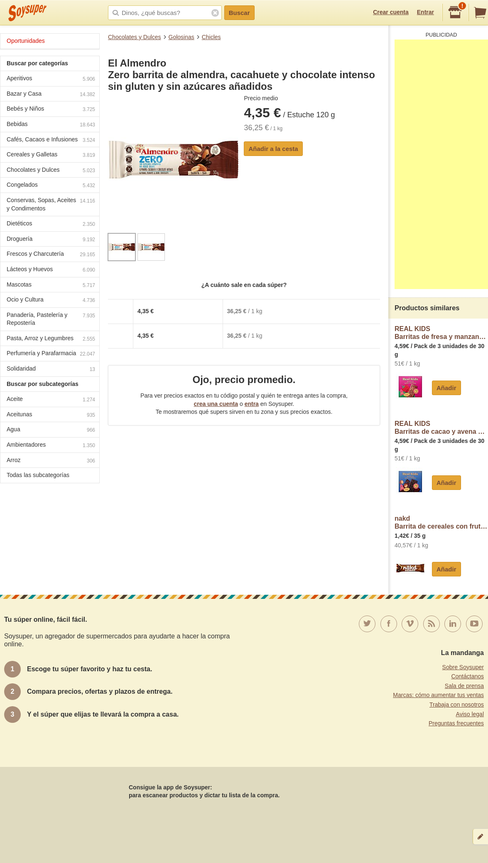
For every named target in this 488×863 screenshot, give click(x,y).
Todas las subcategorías (38, 475)
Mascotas (51, 285)
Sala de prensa (464, 685)
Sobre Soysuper (463, 667)
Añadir (446, 387)
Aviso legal (470, 714)
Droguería (51, 239)
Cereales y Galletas (51, 155)
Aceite (51, 400)
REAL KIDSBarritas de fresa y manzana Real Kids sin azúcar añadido (441, 333)
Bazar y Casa (51, 94)
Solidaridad (51, 369)
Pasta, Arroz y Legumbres (51, 339)
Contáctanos (467, 676)
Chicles (211, 37)
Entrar (425, 12)
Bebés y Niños (51, 109)
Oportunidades (26, 40)
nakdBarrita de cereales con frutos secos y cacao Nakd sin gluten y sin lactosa (441, 522)
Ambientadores (51, 445)
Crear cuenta (391, 12)
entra (252, 404)
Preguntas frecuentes (456, 723)
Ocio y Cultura (51, 300)
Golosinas (181, 37)
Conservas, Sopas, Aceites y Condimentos (51, 204)
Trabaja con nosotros (456, 704)
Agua (51, 430)
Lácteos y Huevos (51, 270)
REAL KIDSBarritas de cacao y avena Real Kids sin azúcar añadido (441, 427)
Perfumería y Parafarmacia (51, 354)
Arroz (51, 461)
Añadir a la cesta (273, 148)
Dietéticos (51, 224)
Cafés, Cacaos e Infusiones (51, 140)
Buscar (239, 12)
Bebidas (51, 125)
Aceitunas (51, 415)
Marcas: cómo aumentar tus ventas (438, 695)
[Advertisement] (441, 164)
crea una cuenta (216, 404)
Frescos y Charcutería (51, 254)
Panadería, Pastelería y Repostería (51, 319)
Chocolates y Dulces (134, 37)
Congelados (51, 185)
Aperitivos (51, 79)
